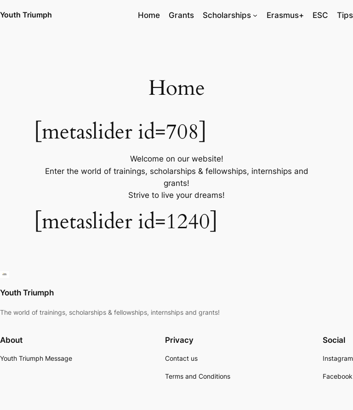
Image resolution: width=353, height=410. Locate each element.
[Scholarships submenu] (255, 15)
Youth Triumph (26, 14)
